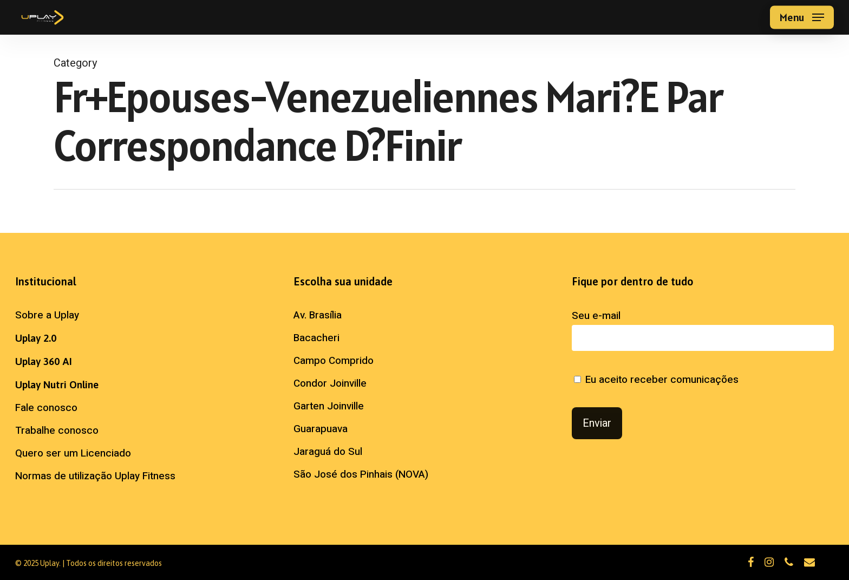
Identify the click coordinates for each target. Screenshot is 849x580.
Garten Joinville (328, 406)
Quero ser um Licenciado (73, 453)
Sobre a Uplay (47, 315)
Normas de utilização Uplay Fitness (95, 476)
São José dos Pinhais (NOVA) (360, 474)
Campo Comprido (333, 360)
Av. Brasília (317, 315)
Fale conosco (46, 407)
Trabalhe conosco (57, 430)
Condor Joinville (330, 383)
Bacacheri (316, 338)
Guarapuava (320, 428)
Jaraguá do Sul (327, 451)
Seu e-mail (703, 329)
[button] (802, 17)
